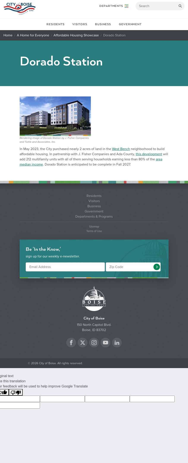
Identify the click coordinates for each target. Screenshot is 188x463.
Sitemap (94, 226)
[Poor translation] (16, 392)
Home (8, 35)
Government (130, 24)
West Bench (121, 149)
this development (149, 154)
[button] (156, 267)
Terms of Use (94, 231)
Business (103, 24)
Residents (55, 24)
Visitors (79, 24)
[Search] (160, 6)
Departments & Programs (94, 216)
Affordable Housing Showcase (76, 35)
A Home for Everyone (33, 35)
